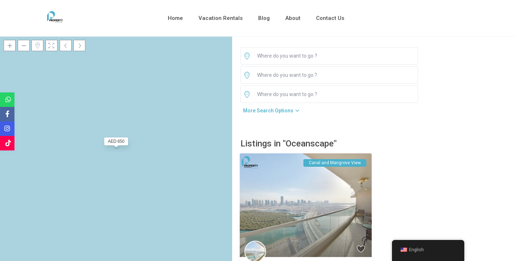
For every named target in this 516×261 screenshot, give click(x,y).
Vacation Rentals (221, 18)
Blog (264, 18)
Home (175, 18)
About (292, 18)
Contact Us (330, 18)
